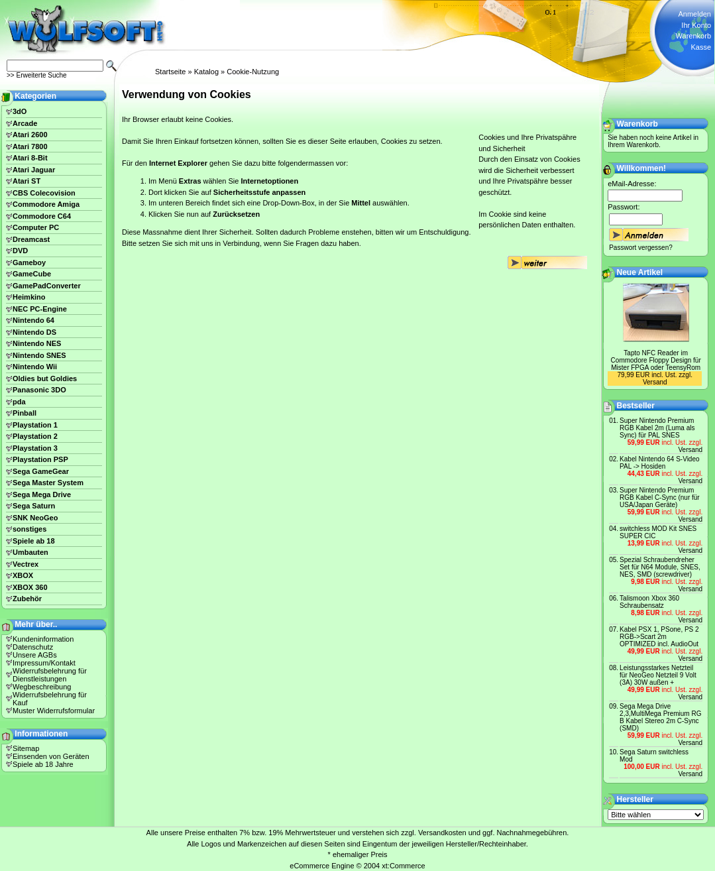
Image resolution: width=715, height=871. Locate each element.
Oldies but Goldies (45, 378)
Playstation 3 (35, 448)
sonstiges (29, 529)
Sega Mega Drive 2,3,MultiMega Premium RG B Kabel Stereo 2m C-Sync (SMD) (660, 717)
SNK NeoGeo (35, 518)
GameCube (32, 274)
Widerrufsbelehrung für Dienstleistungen (50, 675)
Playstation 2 (35, 436)
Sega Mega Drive (42, 494)
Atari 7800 (30, 146)
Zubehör (27, 599)
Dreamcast (31, 239)
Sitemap (26, 748)
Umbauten (30, 552)
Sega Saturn (34, 506)
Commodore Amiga (46, 204)
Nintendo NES (37, 343)
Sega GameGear (41, 471)
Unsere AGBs (35, 655)
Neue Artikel (640, 272)
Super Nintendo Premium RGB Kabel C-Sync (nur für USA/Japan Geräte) (660, 497)
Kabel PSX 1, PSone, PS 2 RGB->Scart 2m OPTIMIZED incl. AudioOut (659, 637)
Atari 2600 (30, 135)
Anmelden (694, 14)
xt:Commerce (403, 866)
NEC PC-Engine (40, 309)
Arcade (25, 123)
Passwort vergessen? (641, 247)
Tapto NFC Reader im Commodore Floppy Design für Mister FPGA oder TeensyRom (656, 360)
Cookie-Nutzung (253, 72)
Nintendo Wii (35, 367)
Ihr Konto (696, 25)
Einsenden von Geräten (51, 756)
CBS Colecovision (44, 193)
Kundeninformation (43, 639)
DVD (20, 251)
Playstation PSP (40, 459)
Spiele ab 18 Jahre (43, 764)
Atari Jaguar (34, 170)
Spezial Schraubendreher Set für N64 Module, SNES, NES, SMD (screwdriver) (660, 567)
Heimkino (29, 297)
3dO (20, 111)
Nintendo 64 (33, 320)
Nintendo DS (34, 332)
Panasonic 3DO (39, 390)
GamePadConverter (47, 286)
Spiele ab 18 (34, 541)
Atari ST (26, 181)
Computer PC (36, 227)
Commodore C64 (42, 216)
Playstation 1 (35, 425)
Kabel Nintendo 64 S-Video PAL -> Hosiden (659, 462)
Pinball (24, 413)
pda (19, 402)
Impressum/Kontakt (44, 663)
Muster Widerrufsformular (54, 711)
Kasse (700, 47)
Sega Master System (48, 483)
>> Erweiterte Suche (37, 75)
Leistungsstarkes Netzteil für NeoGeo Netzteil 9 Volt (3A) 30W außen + (658, 675)
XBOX (23, 575)
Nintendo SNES (39, 355)
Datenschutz (33, 647)
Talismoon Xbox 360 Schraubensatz (649, 602)
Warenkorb (693, 36)
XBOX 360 (30, 587)
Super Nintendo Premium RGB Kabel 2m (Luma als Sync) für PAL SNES (657, 428)
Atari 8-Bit (30, 158)
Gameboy (29, 262)
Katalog (206, 72)
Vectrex (25, 564)
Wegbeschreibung (42, 687)
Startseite (170, 72)
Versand (655, 382)
